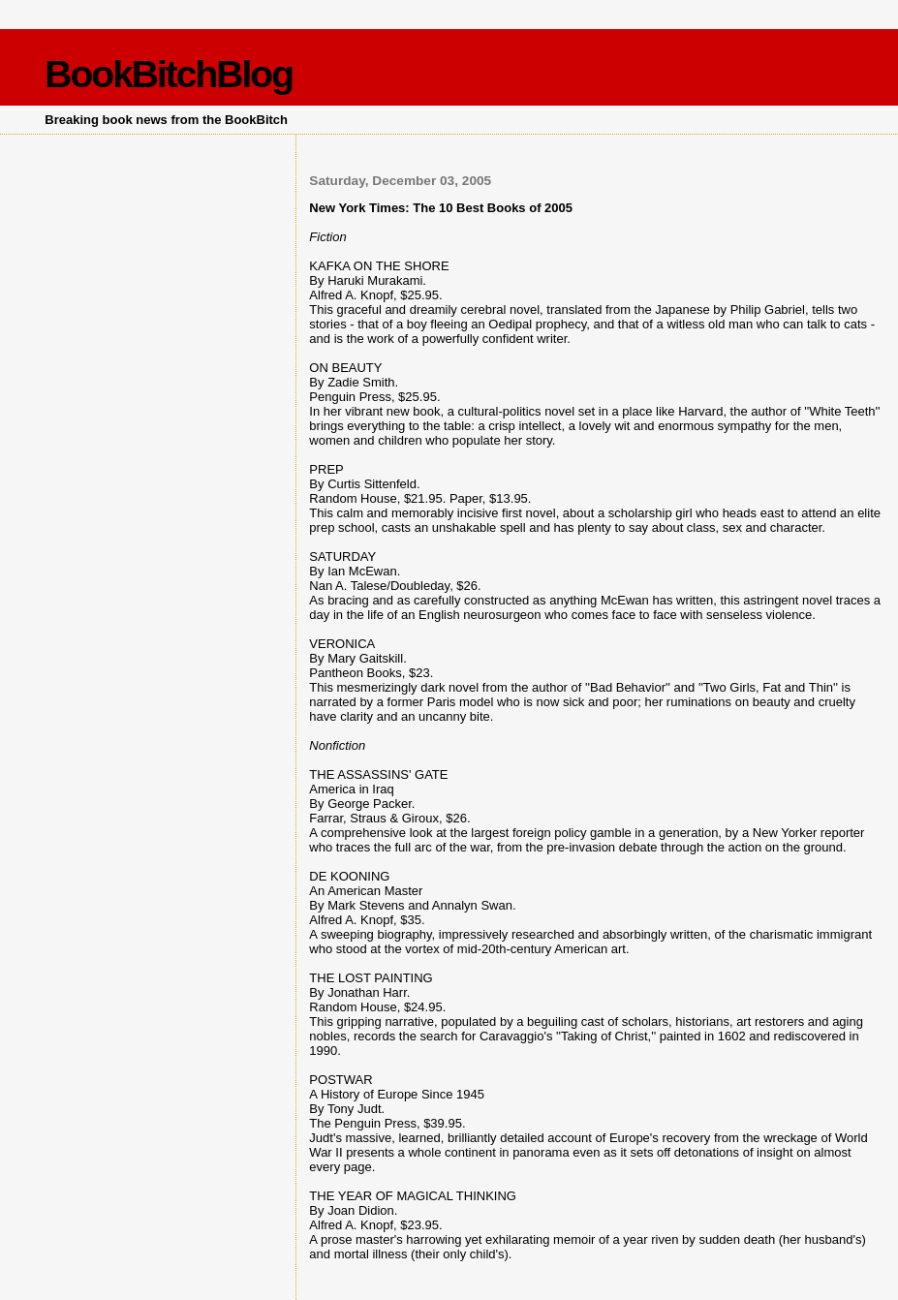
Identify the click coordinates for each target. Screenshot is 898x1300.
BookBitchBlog (169, 74)
